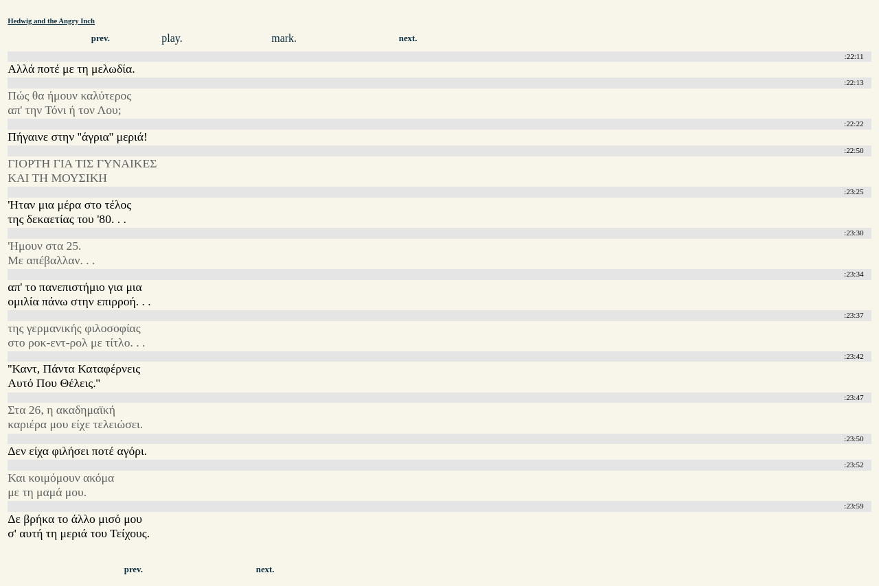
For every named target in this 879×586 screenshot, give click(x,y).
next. (408, 38)
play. (172, 38)
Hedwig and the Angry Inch (51, 20)
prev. (100, 38)
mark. (284, 38)
